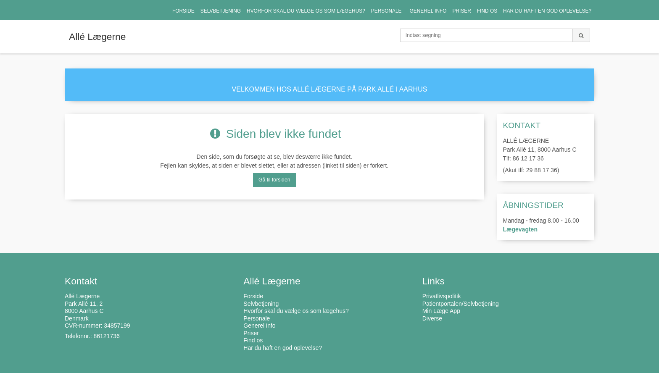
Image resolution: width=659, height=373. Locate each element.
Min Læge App (441, 310)
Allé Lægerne (97, 36)
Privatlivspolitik (441, 296)
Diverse (432, 318)
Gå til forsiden (274, 180)
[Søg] (581, 35)
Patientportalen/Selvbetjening (460, 303)
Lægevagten (520, 229)
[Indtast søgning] (486, 35)
